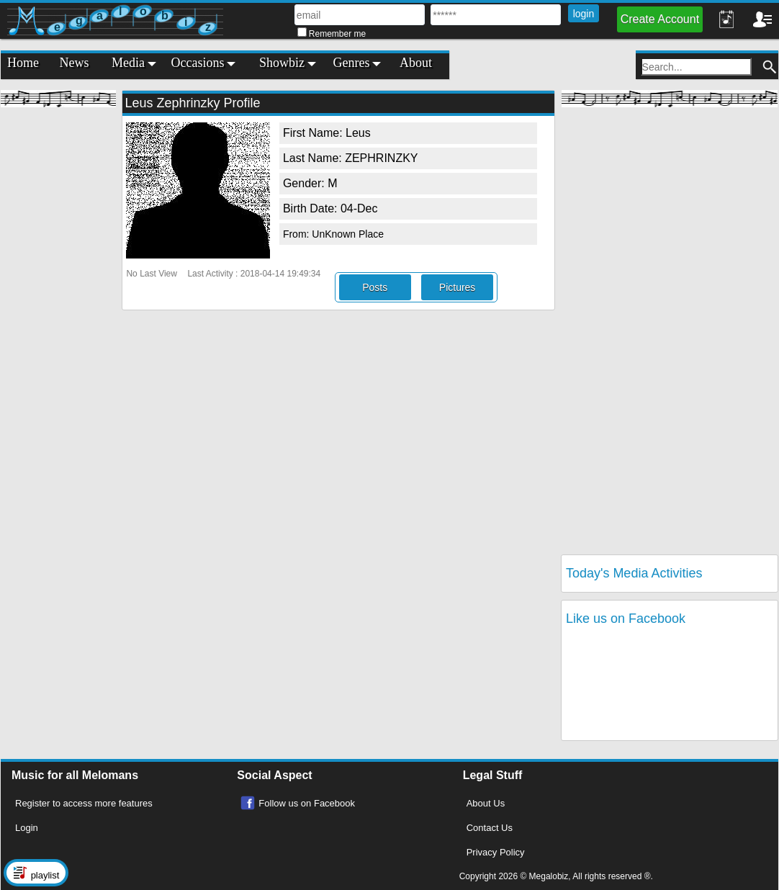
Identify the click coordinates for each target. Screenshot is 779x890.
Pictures (457, 287)
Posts (374, 287)
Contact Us (490, 827)
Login (26, 827)
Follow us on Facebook (306, 803)
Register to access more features (84, 803)
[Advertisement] (58, 331)
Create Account (660, 19)
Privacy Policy (496, 852)
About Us (486, 803)
